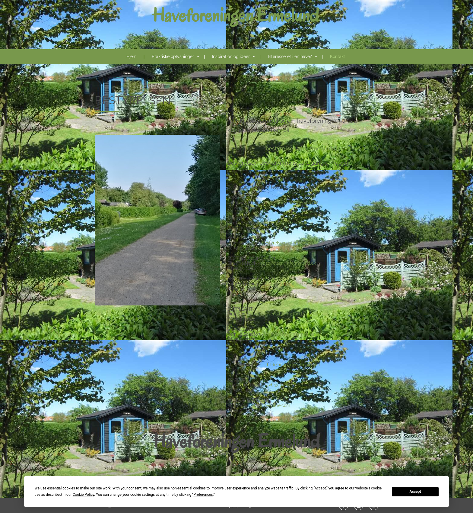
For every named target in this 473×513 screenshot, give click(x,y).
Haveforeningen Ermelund (235, 15)
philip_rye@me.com (270, 405)
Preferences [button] (203, 494)
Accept (415, 491)
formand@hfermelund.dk (292, 202)
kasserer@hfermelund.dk (282, 222)
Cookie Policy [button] (83, 494)
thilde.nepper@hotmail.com (292, 364)
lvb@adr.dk (278, 384)
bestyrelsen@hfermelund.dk (302, 148)
